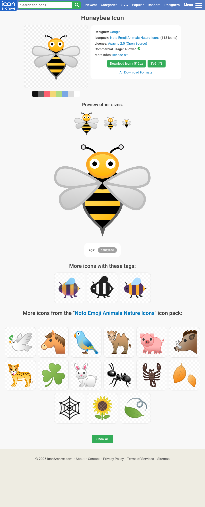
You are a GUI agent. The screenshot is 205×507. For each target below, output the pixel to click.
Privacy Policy (113, 459)
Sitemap (163, 459)
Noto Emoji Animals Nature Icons (135, 38)
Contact (94, 459)
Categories (109, 5)
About (80, 459)
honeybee (107, 250)
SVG (124, 5)
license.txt (120, 55)
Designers (172, 5)
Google (115, 32)
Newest (91, 5)
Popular (138, 5)
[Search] (76, 5)
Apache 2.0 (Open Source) (127, 43)
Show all (102, 439)
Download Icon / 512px (126, 63)
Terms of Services (140, 459)
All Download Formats (136, 72)
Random (154, 5)
